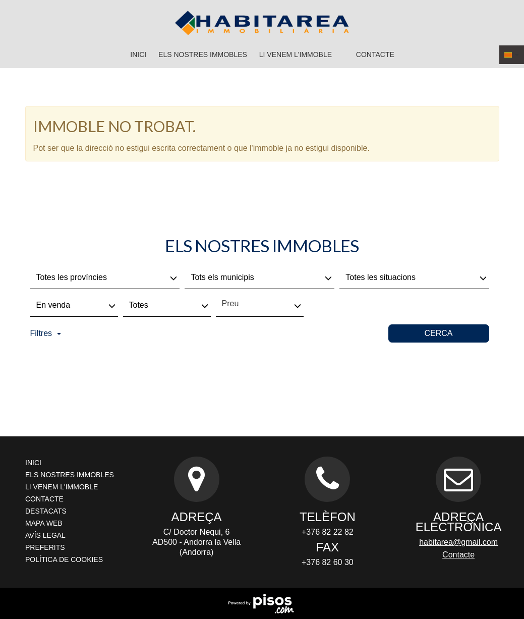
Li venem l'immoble (295, 54)
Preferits (45, 547)
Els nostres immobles (202, 54)
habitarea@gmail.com (458, 542)
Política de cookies (64, 559)
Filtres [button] (46, 333)
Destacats (46, 511)
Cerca (438, 333)
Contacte (375, 54)
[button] (511, 54)
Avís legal (45, 535)
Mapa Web (44, 523)
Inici (138, 54)
